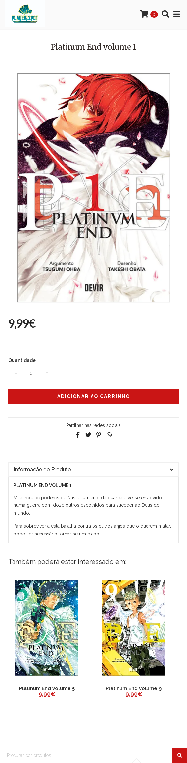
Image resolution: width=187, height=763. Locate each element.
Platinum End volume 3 (134, 688)
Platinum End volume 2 (47, 688)
